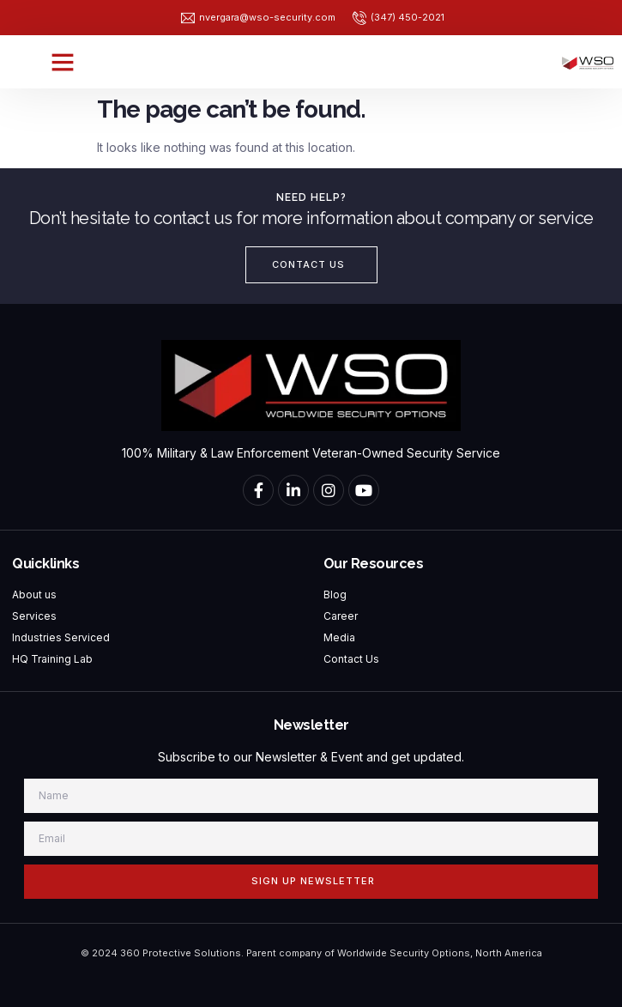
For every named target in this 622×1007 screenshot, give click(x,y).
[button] (63, 62)
